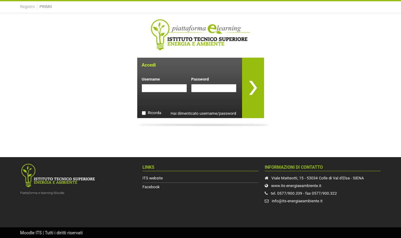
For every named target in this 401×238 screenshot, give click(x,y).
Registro (27, 6)
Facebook (151, 187)
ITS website (152, 178)
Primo (45, 6)
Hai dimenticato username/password (203, 113)
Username (151, 79)
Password (200, 79)
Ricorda (154, 112)
